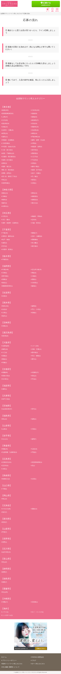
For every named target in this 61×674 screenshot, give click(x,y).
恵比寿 (5, 123)
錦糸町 (35, 120)
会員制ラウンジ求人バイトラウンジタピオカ (25, 672)
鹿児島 (5, 336)
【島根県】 (7, 475)
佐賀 (4, 296)
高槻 (4, 356)
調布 (4, 163)
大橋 (33, 276)
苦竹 (33, 409)
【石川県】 (7, 549)
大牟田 (34, 282)
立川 (5, 120)
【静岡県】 (7, 569)
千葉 (5, 233)
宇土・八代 (36, 309)
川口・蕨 (6, 219)
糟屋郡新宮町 (7, 286)
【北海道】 (7, 505)
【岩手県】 (7, 436)
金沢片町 (6, 552)
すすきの (6, 509)
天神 (4, 273)
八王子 (34, 156)
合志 (4, 309)
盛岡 (33, 439)
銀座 (5, 110)
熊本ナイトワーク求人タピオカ (12, 664)
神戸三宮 (6, 399)
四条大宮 (6, 376)
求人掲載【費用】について (10, 667)
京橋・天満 (36, 349)
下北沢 (34, 160)
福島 (33, 419)
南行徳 (34, 246)
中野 (33, 143)
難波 (4, 359)
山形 (4, 429)
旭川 (4, 512)
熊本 (5, 306)
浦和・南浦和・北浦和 (10, 223)
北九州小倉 (36, 269)
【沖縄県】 (7, 599)
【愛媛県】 (7, 589)
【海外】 (6, 609)
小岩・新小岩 (7, 150)
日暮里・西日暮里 (8, 156)
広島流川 (6, 462)
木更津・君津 (7, 249)
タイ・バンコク (37, 612)
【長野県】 (7, 539)
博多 (33, 273)
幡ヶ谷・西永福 (8, 170)
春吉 (4, 282)
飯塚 (33, 286)
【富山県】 (7, 559)
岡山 (4, 499)
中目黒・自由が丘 (8, 146)
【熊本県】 (7, 303)
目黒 (33, 163)
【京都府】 (7, 369)
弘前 (34, 449)
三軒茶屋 (6, 143)
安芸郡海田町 (36, 462)
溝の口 (34, 203)
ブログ (33, 660)
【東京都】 (7, 107)
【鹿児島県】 (8, 332)
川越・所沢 (36, 223)
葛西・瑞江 (6, 166)
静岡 (4, 572)
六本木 (35, 110)
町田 (5, 133)
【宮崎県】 (7, 322)
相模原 (34, 196)
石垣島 (34, 602)
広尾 (33, 183)
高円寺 (34, 150)
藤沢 (4, 203)
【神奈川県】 (8, 190)
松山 (5, 592)
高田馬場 (6, 183)
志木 (33, 219)
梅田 (5, 349)
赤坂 (5, 127)
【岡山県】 (7, 495)
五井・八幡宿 (36, 236)
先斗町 (5, 379)
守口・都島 (36, 356)
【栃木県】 (7, 256)
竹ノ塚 (34, 176)
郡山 (4, 419)
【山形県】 (7, 426)
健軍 (33, 306)
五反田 (35, 130)
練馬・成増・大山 (38, 140)
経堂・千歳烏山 (8, 153)
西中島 (34, 352)
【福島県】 (7, 416)
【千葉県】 (7, 229)
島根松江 (6, 479)
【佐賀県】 (7, 293)
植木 (4, 316)
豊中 (33, 359)
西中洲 (5, 276)
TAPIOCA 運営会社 (37, 657)
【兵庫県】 (7, 396)
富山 (4, 562)
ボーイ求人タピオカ (38, 664)
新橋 (34, 117)
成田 (4, 243)
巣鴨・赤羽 (6, 173)
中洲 (5, 269)
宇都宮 (5, 259)
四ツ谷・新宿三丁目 (9, 176)
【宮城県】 (7, 406)
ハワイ (5, 612)
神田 (34, 133)
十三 (4, 352)
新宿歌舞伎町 (7, 113)
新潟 (4, 522)
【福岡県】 (7, 266)
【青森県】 (7, 446)
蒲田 (5, 137)
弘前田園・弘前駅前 (9, 452)
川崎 (4, 196)
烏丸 (33, 376)
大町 (4, 469)
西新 (33, 279)
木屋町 (35, 372)
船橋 (34, 233)
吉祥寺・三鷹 (7, 130)
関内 (34, 193)
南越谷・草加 (36, 216)
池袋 (34, 113)
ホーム (4, 657)
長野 (4, 542)
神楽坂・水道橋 (8, 140)
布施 (4, 362)
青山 (4, 180)
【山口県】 (7, 485)
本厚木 (5, 206)
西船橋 (34, 239)
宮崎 (5, 326)
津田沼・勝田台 (8, 236)
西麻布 (35, 127)
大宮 (5, 216)
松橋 (33, 312)
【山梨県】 (7, 529)
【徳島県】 (7, 579)
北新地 (5, 346)
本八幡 (34, 243)
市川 (4, 246)
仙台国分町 (7, 409)
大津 (4, 312)
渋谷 (34, 123)
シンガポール (7, 615)
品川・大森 (36, 173)
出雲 (33, 479)
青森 (5, 449)
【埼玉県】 (7, 213)
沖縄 (5, 602)
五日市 (5, 465)
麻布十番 (35, 166)
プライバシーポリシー (9, 660)
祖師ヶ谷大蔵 (7, 160)
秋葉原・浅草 (36, 146)
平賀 (33, 452)
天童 (33, 429)
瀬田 (4, 389)
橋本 (4, 199)
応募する (46, 4)
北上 (5, 439)
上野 (5, 117)
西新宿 (34, 153)
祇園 (5, 372)
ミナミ (35, 346)
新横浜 (34, 199)
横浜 (5, 193)
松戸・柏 (6, 239)
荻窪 (33, 180)
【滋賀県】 (7, 386)
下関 (4, 489)
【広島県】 (7, 459)
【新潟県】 (7, 519)
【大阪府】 (7, 342)
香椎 (4, 279)
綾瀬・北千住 (36, 170)
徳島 (4, 582)
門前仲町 (35, 137)
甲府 (4, 532)
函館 (34, 509)
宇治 (33, 379)
